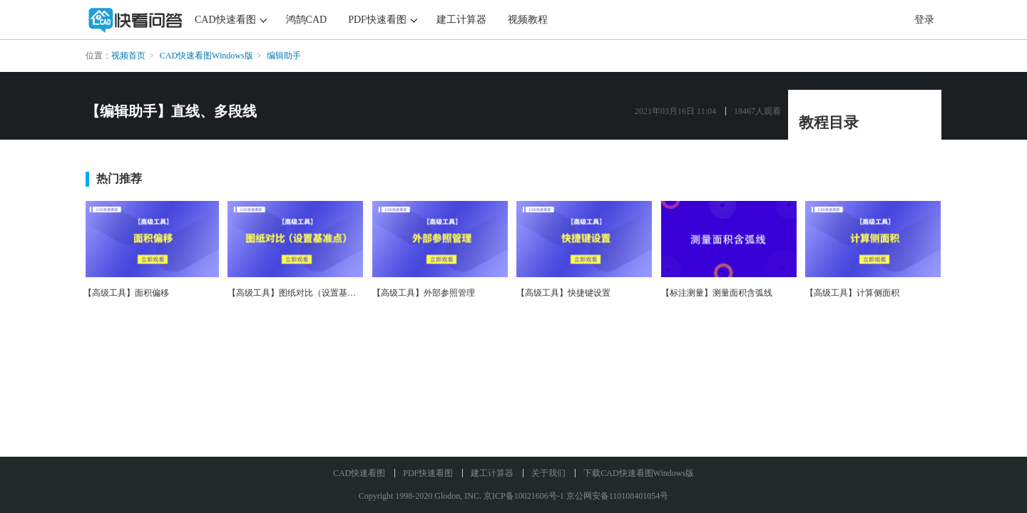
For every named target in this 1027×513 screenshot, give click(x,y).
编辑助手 (284, 56)
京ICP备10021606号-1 (524, 496)
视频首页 (128, 56)
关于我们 (548, 473)
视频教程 (528, 19)
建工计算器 (461, 19)
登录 (924, 19)
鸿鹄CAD (306, 19)
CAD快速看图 (225, 19)
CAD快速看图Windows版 (206, 56)
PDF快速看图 (377, 19)
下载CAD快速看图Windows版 (638, 473)
